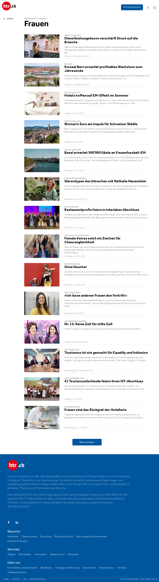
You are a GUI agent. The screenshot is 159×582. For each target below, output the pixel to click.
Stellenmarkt (57, 554)
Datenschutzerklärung (37, 579)
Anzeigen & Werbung (67, 568)
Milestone (73, 554)
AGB (24, 579)
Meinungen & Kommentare (91, 537)
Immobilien (40, 554)
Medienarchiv (106, 568)
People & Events (63, 537)
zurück (10, 19)
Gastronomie (29, 537)
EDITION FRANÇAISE (132, 7)
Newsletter (25, 554)
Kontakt (121, 568)
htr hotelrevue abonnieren (22, 568)
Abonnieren (89, 568)
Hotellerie (13, 537)
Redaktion (46, 568)
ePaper (11, 554)
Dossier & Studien (17, 541)
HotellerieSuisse (16, 572)
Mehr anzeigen (87, 442)
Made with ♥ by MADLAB (148, 579)
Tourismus (46, 537)
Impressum (16, 579)
